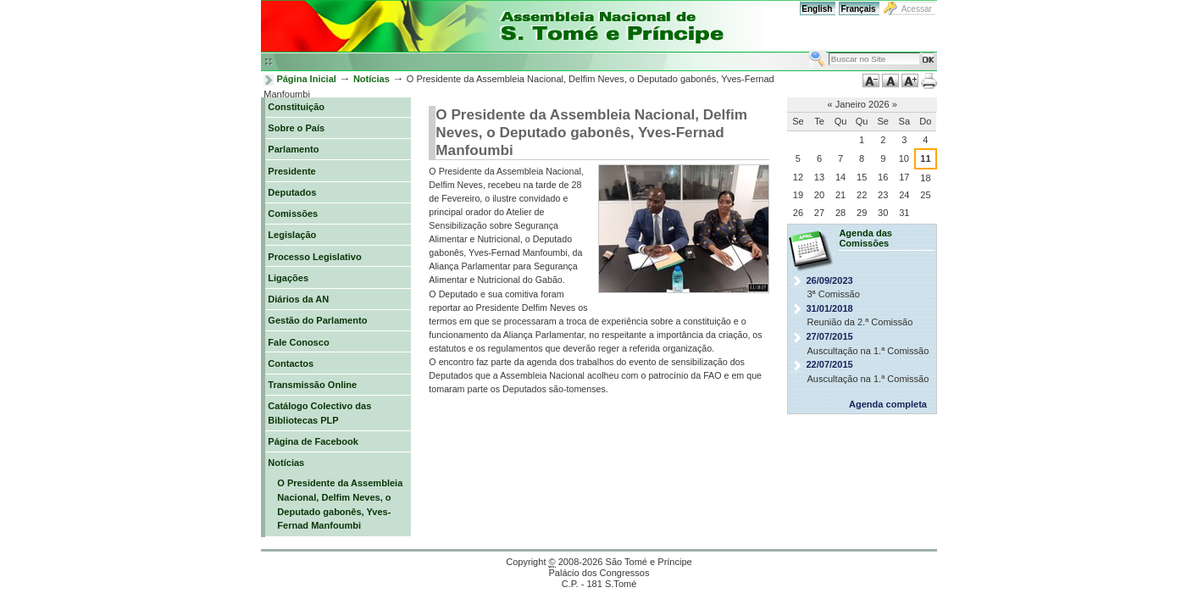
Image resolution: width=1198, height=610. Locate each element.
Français (857, 9)
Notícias (371, 79)
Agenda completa (888, 404)
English (816, 9)
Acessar (916, 9)
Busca (808, 49)
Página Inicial (306, 79)
